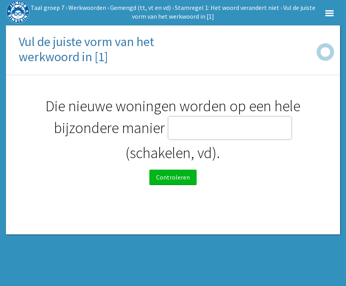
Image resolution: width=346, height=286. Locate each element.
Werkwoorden (87, 8)
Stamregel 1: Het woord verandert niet (227, 8)
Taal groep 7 (47, 8)
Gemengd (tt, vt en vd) (140, 8)
